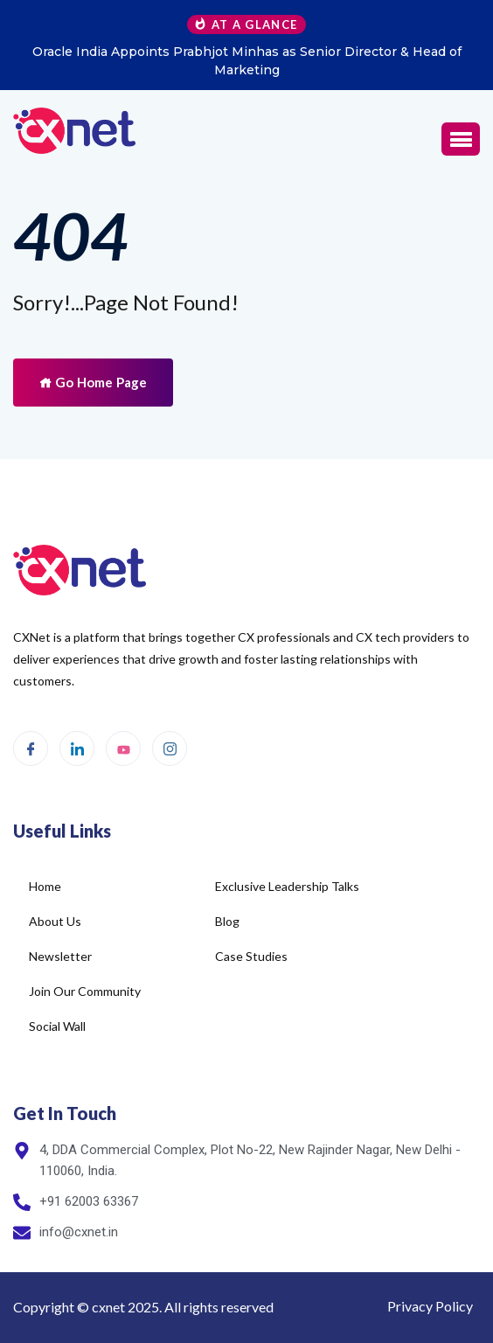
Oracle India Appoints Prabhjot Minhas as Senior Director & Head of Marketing (247, 61)
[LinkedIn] (76, 748)
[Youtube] (123, 748)
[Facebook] (30, 748)
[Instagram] (169, 748)
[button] (460, 139)
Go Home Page (93, 382)
